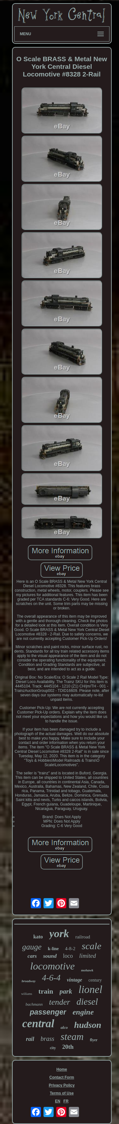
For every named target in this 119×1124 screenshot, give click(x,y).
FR (66, 1101)
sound (50, 956)
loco (68, 956)
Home (61, 1069)
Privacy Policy (62, 1085)
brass (47, 1038)
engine (83, 1012)
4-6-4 (51, 978)
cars (32, 956)
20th (68, 1046)
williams (26, 994)
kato (38, 936)
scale (92, 946)
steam (72, 1036)
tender (59, 1002)
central (38, 1023)
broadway (29, 981)
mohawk (87, 970)
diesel (87, 1001)
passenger (48, 1012)
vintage (74, 980)
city (53, 1048)
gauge (32, 947)
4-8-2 (70, 948)
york (59, 933)
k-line (53, 948)
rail (30, 1039)
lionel (90, 989)
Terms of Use (62, 1093)
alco (64, 1027)
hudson (87, 1025)
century (95, 980)
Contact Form (62, 1077)
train (45, 991)
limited (87, 955)
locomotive (52, 966)
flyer (93, 1040)
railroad (82, 936)
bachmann (34, 1004)
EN (57, 1101)
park (66, 991)
